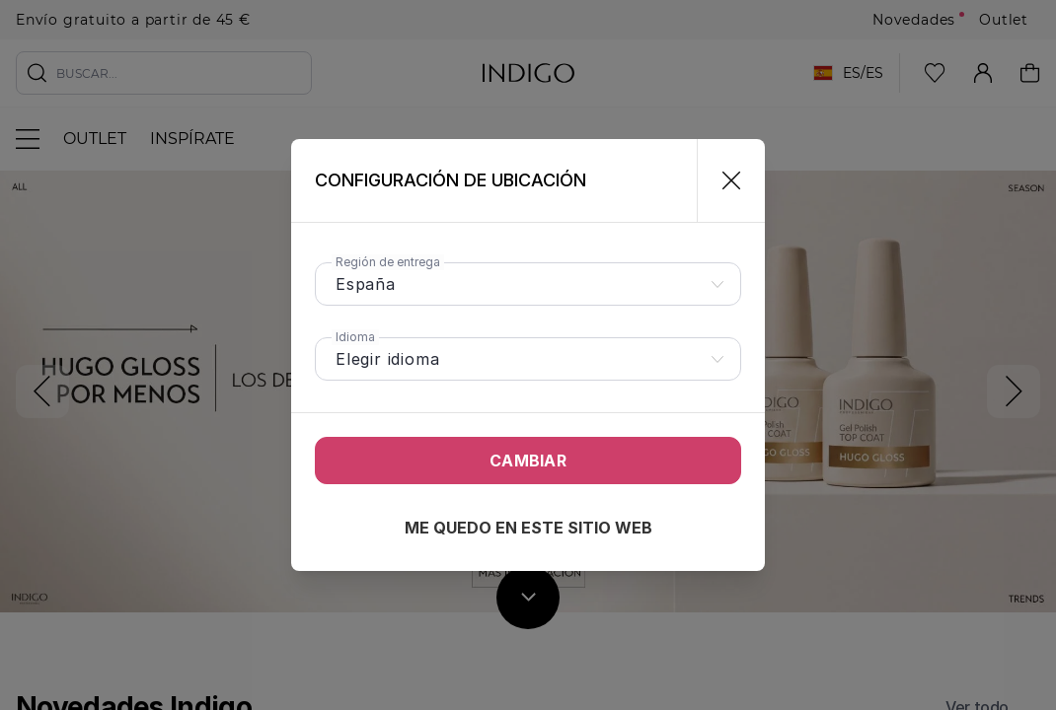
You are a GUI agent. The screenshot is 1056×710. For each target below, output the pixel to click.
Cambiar (528, 460)
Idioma (355, 336)
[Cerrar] (723, 180)
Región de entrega (388, 261)
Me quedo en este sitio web (528, 527)
